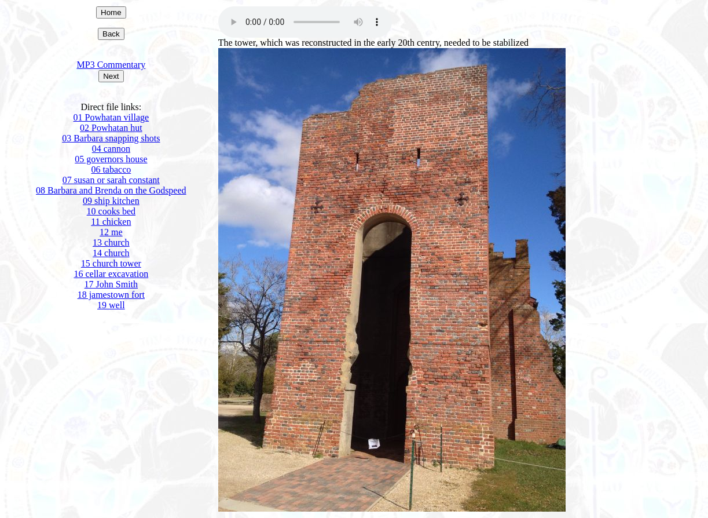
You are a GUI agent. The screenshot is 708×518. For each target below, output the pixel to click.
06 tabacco (111, 169)
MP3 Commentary (111, 65)
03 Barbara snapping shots (111, 138)
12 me (111, 232)
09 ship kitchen (111, 201)
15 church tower (111, 263)
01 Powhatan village (111, 117)
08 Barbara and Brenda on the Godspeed (111, 190)
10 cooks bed (111, 211)
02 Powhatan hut (111, 128)
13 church (111, 242)
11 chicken (111, 222)
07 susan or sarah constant (111, 180)
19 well (111, 305)
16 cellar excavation (111, 274)
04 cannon (111, 149)
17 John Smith (111, 284)
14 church (111, 253)
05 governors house (111, 159)
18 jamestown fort (111, 295)
